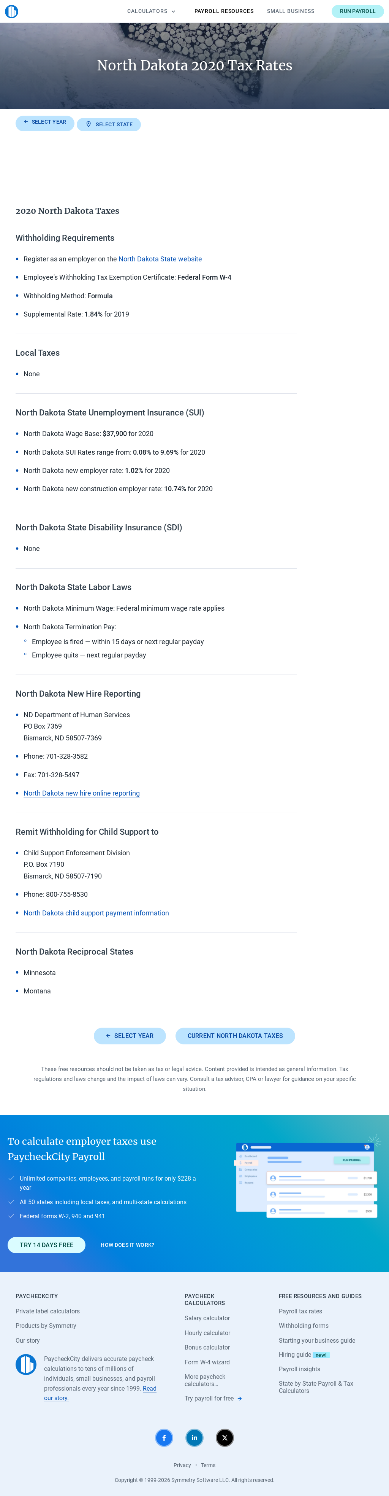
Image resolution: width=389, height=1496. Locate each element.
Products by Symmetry (46, 1324)
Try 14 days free (46, 1243)
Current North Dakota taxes (235, 1034)
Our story (28, 1339)
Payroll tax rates (300, 1309)
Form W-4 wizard (207, 1360)
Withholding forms (304, 1324)
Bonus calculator (207, 1346)
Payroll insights (299, 1367)
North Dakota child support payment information (96, 911)
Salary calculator (207, 1316)
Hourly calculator (207, 1331)
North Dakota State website (160, 257)
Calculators (141, 11)
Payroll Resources (213, 11)
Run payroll (347, 11)
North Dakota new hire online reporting (82, 791)
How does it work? (127, 1243)
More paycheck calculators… (205, 1379)
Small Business (280, 11)
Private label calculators (48, 1309)
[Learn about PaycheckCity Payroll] (307, 1192)
